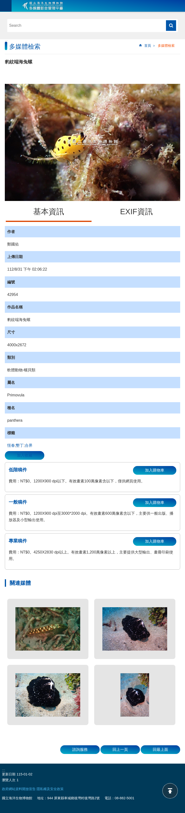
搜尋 (171, 25)
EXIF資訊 (136, 211)
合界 (29, 445)
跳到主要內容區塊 (2, 2)
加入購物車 (154, 470)
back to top (170, 791)
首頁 (147, 45)
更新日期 (8, 774)
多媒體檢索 (166, 45)
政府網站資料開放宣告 (19, 789)
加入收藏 (24, 455)
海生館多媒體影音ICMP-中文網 (43, 6)
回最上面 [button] (160, 749)
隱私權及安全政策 (50, 789)
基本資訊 (48, 211)
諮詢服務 (80, 749)
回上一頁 (120, 749)
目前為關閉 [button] (6, 6)
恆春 (11, 445)
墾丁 (20, 445)
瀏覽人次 (8, 780)
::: (6, 41)
